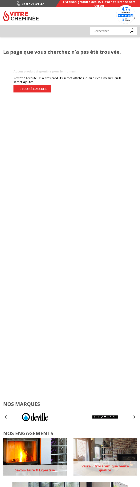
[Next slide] (134, 417)
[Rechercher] (113, 31)
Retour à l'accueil (32, 89)
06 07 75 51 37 (29, 3)
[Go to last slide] (6, 417)
